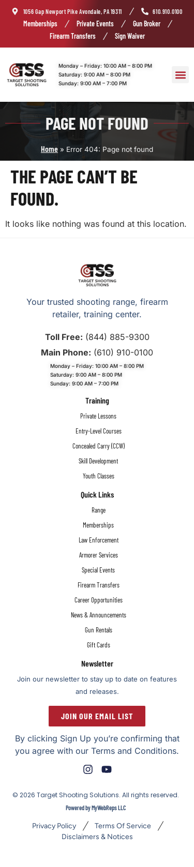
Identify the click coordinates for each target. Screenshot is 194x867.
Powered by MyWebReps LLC (96, 807)
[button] (180, 74)
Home (49, 148)
